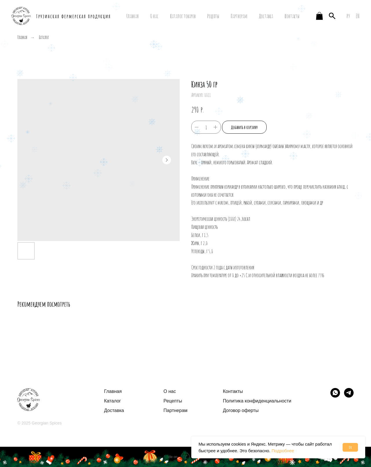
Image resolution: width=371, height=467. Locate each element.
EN (357, 16)
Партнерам (239, 16)
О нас (154, 16)
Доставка (266, 16)
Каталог (44, 37)
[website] (319, 16)
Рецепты (213, 16)
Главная (132, 16)
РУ (348, 16)
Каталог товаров (183, 16)
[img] (335, 393)
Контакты (292, 16)
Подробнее (283, 450)
